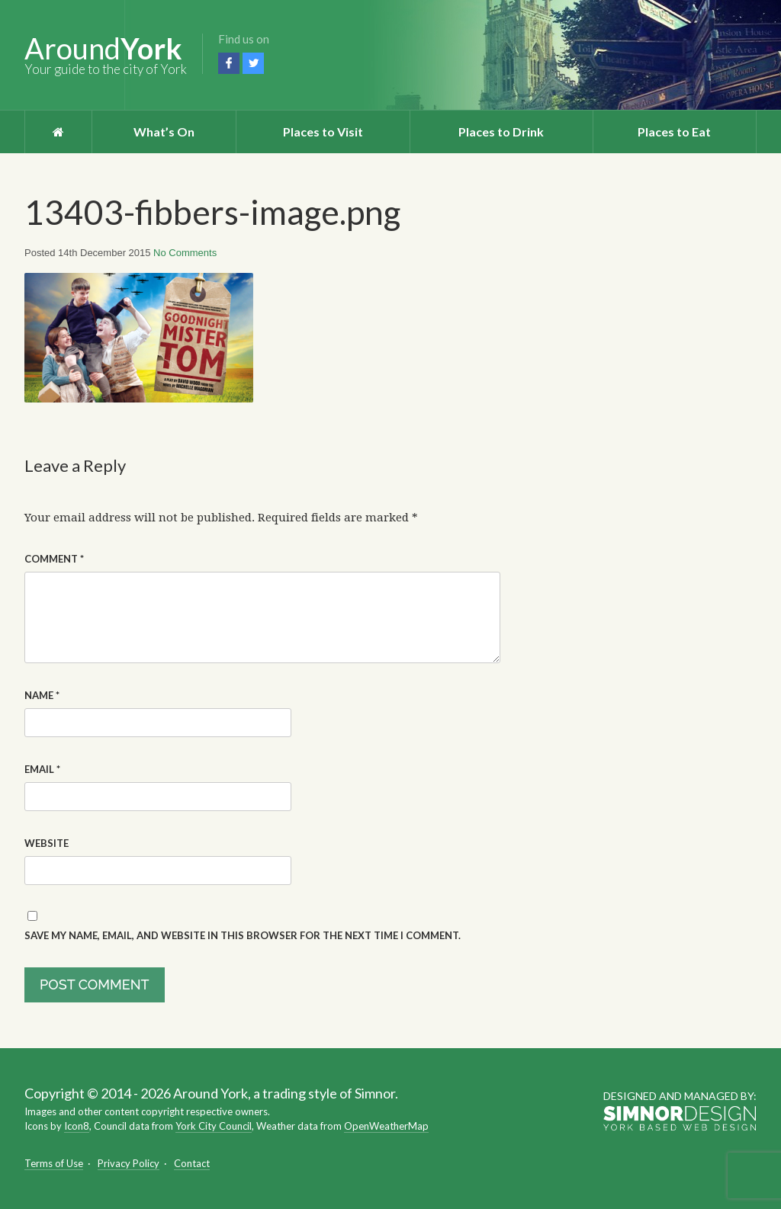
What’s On (163, 131)
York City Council (213, 1126)
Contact (192, 1163)
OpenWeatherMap (386, 1126)
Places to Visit (323, 131)
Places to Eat (674, 131)
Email (42, 769)
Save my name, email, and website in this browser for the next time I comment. (242, 935)
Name (41, 695)
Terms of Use (53, 1163)
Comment (54, 559)
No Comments (185, 252)
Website (46, 843)
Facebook (228, 63)
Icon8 (76, 1126)
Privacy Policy (128, 1163)
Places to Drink (501, 131)
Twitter (253, 63)
